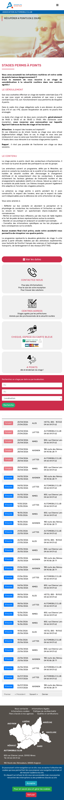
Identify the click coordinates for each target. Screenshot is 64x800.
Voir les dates (33, 259)
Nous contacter (21, 709)
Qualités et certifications (47, 714)
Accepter (31, 783)
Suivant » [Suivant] (34, 694)
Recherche (8, 405)
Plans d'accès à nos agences (21, 714)
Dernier (45, 694)
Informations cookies (20, 711)
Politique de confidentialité (44, 711)
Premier (7, 694)
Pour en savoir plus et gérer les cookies (32, 789)
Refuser (31, 795)
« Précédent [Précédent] (20, 694)
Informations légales (40, 709)
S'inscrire (8, 478)
